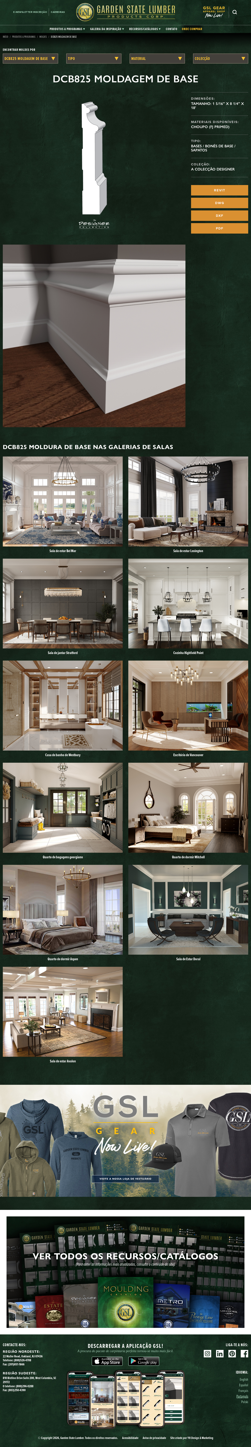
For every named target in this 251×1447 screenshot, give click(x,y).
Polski (244, 1401)
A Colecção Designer (213, 169)
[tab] (67, 29)
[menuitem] (216, 12)
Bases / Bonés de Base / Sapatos (213, 148)
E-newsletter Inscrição (30, 12)
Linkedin (220, 1353)
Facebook (244, 1353)
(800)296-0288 (24, 1386)
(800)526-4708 (22, 1360)
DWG (219, 203)
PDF (219, 228)
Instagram (207, 1353)
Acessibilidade (130, 1437)
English (244, 1379)
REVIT (219, 190)
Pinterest (232, 1353)
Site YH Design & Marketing (191, 1437)
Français (243, 1390)
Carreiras (58, 12)
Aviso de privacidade (154, 1437)
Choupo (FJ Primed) (210, 127)
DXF (219, 215)
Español (243, 1384)
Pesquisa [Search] (235, 12)
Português (242, 1396)
